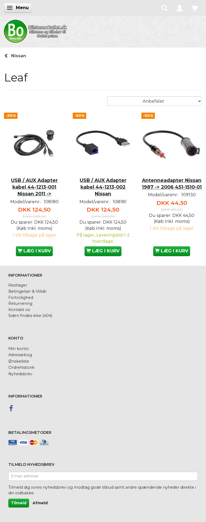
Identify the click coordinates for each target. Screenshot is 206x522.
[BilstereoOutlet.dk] (36, 30)
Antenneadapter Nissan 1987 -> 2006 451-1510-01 (172, 183)
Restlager (17, 285)
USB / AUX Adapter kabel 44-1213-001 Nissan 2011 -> (34, 186)
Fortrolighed (20, 297)
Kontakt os (19, 309)
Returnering (20, 303)
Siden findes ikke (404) (30, 315)
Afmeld (40, 502)
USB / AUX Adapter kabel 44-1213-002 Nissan (103, 186)
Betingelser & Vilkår (27, 291)
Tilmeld (18, 502)
